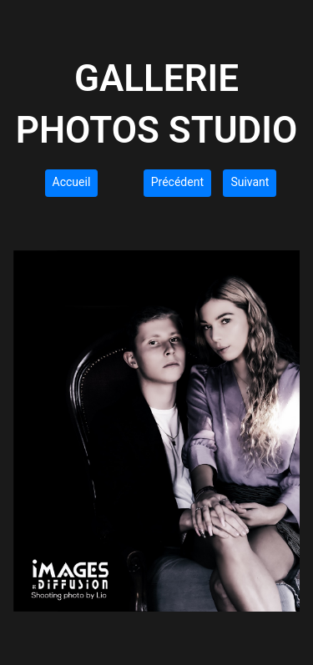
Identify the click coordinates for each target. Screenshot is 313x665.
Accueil (72, 182)
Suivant (249, 182)
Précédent (177, 182)
